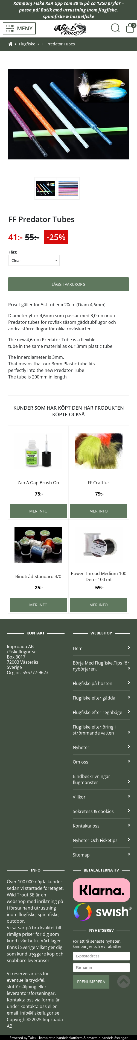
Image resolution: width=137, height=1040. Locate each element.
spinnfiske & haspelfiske (68, 16)
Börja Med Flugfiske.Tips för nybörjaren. (101, 666)
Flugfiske (27, 43)
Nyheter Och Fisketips (101, 840)
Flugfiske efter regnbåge (101, 712)
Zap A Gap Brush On (38, 483)
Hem (101, 648)
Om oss (101, 762)
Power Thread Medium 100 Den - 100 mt (98, 576)
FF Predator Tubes (58, 43)
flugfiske (107, 10)
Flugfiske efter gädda (101, 698)
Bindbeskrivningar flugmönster (101, 779)
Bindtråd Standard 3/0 (38, 576)
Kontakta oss (101, 826)
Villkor (101, 797)
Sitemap (101, 855)
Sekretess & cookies (101, 811)
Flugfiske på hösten (101, 683)
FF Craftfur (98, 483)
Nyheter (101, 747)
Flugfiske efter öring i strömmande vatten (101, 730)
